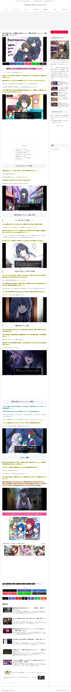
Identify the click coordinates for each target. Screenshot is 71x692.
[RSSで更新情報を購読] (44, 598)
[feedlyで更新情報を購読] (37, 598)
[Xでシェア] (6, 63)
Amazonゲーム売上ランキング (59, 31)
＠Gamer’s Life (15, 72)
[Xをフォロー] (5, 598)
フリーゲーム (28, 583)
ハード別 (23, 583)
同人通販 (38, 485)
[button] (43, 63)
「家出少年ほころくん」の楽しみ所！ (22, 150)
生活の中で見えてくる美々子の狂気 (23, 154)
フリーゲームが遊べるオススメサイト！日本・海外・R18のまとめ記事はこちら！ (24, 514)
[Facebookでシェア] (13, 63)
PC (3, 583)
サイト (29, 485)
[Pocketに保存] (28, 63)
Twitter (33, 485)
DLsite (43, 543)
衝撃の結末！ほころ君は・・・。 (23, 156)
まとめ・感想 (18, 159)
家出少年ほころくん (22, 485)
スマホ (13, 583)
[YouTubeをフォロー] (18, 598)
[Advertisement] (35, 20)
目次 (23, 145)
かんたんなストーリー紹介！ (21, 148)
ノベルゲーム (18, 583)
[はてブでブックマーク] (20, 63)
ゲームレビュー (8, 583)
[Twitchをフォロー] (31, 598)
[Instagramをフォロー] (12, 598)
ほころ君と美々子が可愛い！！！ (23, 152)
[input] (60, 149)
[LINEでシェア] (35, 63)
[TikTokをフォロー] (24, 598)
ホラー (33, 583)
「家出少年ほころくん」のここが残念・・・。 (24, 157)
